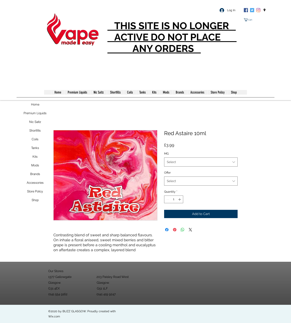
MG (166, 153)
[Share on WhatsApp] (182, 229)
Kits (35, 156)
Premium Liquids (35, 113)
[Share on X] (190, 229)
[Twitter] (252, 10)
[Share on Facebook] (166, 229)
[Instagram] (258, 10)
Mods (35, 165)
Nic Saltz (35, 122)
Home (35, 104)
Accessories (35, 183)
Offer (167, 172)
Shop (35, 200)
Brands (35, 174)
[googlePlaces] (264, 10)
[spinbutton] (173, 199)
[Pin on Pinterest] (174, 229)
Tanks (35, 148)
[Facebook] (246, 10)
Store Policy (35, 191)
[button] (249, 19)
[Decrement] (167, 199)
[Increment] (180, 199)
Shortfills (35, 130)
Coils (35, 139)
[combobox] (201, 162)
